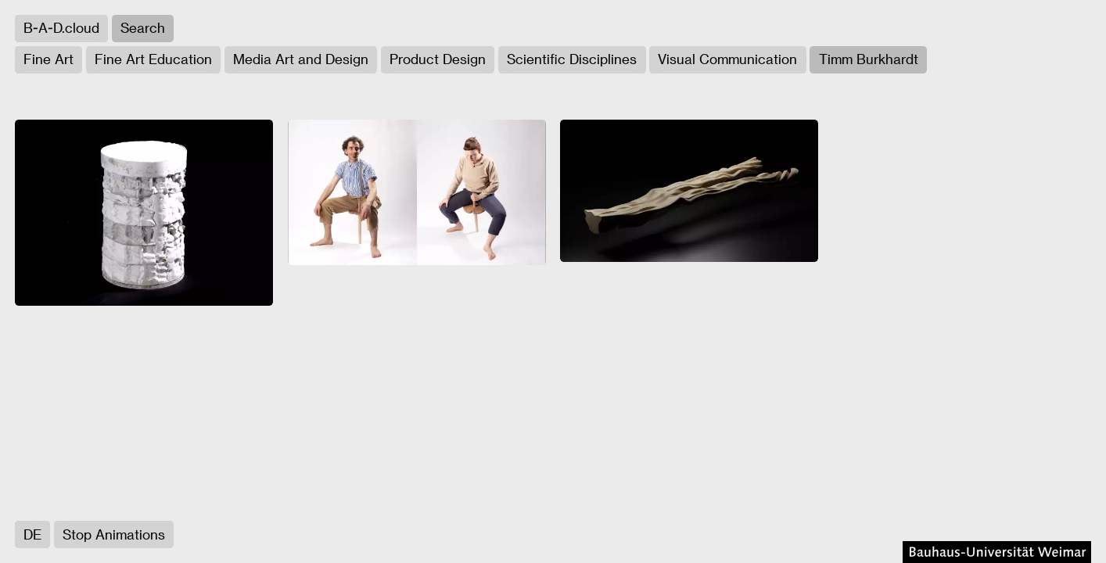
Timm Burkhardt (868, 59)
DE (32, 534)
